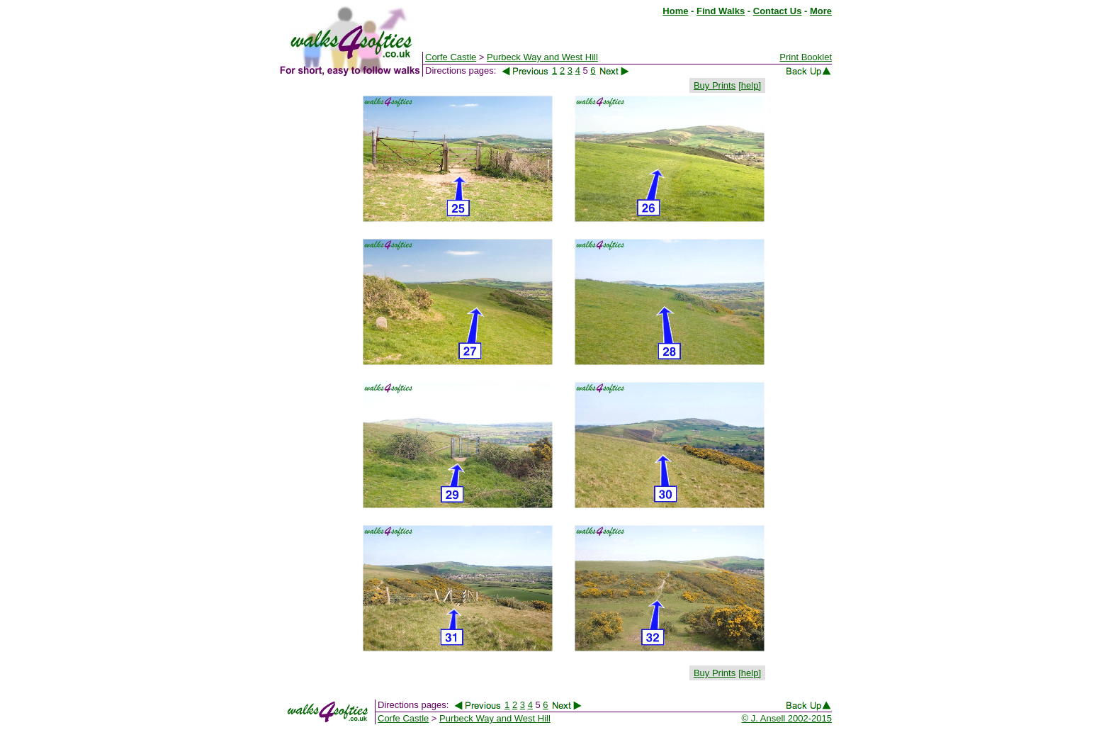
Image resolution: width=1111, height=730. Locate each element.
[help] (749, 85)
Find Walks (721, 11)
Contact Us (777, 11)
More (821, 11)
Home (675, 11)
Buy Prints (714, 85)
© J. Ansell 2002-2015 (787, 718)
